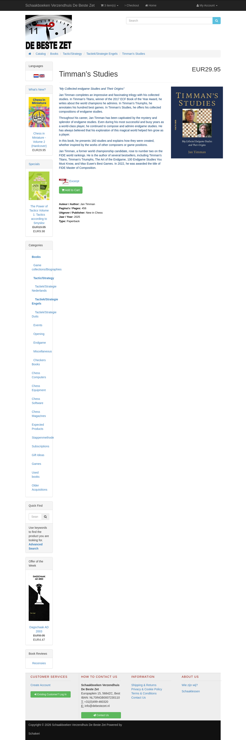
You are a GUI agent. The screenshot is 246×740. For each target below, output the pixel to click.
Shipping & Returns (143, 685)
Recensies (39, 663)
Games (36, 463)
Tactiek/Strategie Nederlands (40, 288)
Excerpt (74, 181)
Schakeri (34, 733)
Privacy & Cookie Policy (146, 689)
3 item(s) (109, 5)
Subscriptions (40, 446)
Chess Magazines (39, 414)
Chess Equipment (39, 388)
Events (37, 325)
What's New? (37, 89)
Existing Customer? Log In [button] (50, 694)
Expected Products (38, 426)
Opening (38, 334)
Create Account (40, 685)
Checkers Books (39, 362)
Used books (35, 474)
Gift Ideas (38, 455)
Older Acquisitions (39, 487)
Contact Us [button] (101, 715)
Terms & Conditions (143, 693)
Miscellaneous (40, 351)
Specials (34, 164)
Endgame (39, 342)
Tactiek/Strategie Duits (40, 314)
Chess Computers (39, 375)
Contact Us (138, 697)
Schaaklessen (191, 691)
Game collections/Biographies (40, 267)
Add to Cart (71, 190)
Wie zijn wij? (190, 685)
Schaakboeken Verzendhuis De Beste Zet (60, 5)
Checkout (132, 5)
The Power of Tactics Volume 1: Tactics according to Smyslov (39, 215)
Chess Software (37, 401)
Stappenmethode (40, 437)
